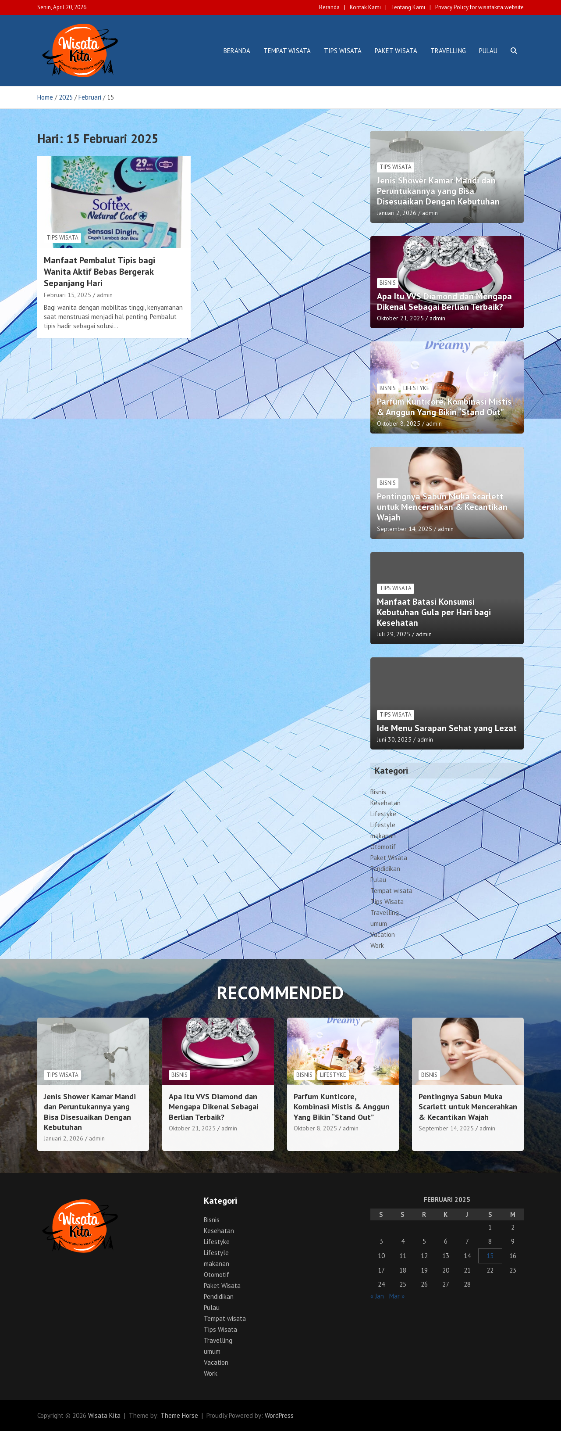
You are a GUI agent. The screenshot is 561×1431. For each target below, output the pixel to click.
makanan (383, 836)
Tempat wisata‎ (287, 51)
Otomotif (383, 847)
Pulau (488, 51)
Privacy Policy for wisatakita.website (479, 7)
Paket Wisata (396, 51)
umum (378, 923)
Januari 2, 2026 (396, 213)
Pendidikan (385, 868)
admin (105, 295)
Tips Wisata (343, 51)
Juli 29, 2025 (393, 634)
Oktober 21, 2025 (400, 318)
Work (377, 945)
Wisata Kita (104, 1415)
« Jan (377, 1296)
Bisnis (388, 283)
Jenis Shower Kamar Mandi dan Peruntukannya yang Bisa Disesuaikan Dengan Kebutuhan (438, 191)
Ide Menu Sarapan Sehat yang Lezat (447, 728)
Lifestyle (382, 825)
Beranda (329, 7)
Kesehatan (385, 803)
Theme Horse (179, 1415)
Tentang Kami (408, 7)
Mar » (397, 1296)
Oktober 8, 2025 (398, 423)
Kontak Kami (365, 7)
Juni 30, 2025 (394, 739)
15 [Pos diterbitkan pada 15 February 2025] (490, 1256)
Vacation (382, 934)
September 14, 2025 (404, 529)
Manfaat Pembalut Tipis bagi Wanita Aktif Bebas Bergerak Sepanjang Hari (99, 272)
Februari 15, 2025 (67, 295)
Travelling (448, 51)
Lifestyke (416, 388)
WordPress (279, 1415)
